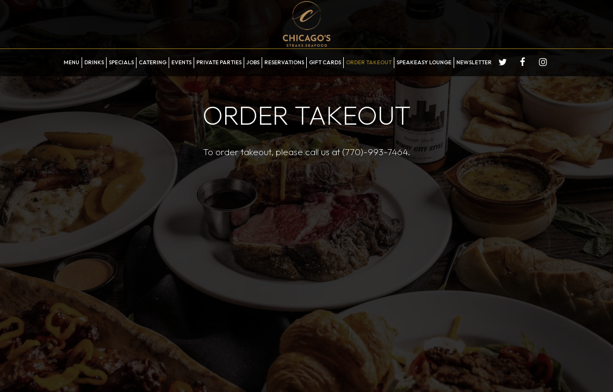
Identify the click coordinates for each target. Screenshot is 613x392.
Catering (152, 62)
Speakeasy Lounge (424, 62)
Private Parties (219, 62)
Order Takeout (369, 62)
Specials (121, 62)
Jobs (252, 62)
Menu (71, 62)
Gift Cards (325, 62)
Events (181, 62)
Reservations (284, 62)
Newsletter (474, 62)
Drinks (94, 62)
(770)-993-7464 (374, 151)
